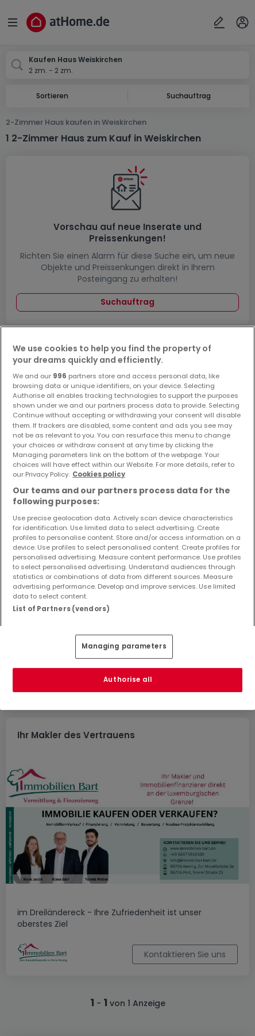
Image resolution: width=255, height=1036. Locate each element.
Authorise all (127, 679)
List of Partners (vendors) (61, 608)
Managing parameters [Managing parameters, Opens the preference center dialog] (124, 646)
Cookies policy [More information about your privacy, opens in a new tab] (98, 474)
